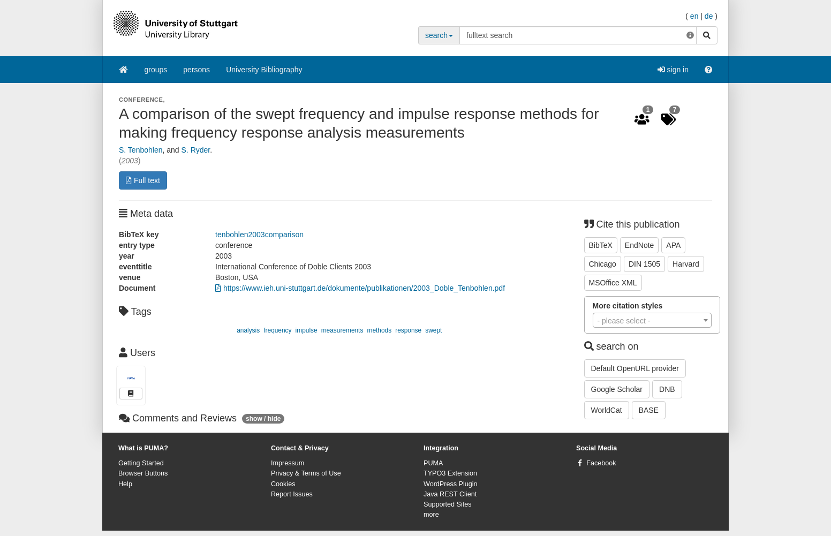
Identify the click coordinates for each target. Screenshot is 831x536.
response (408, 330)
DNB (667, 389)
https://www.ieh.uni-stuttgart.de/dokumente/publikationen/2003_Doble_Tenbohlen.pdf (360, 288)
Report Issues (292, 494)
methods (379, 330)
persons (196, 69)
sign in (673, 69)
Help (125, 484)
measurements (342, 330)
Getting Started (141, 463)
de (709, 16)
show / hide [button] (263, 418)
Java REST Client (450, 494)
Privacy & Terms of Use (306, 473)
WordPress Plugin (451, 484)
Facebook (601, 463)
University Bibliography (264, 69)
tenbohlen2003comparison (259, 234)
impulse (307, 330)
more (431, 514)
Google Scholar (617, 389)
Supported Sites (448, 504)
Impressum (287, 463)
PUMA (433, 463)
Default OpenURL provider (635, 368)
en (694, 16)
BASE (649, 410)
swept (433, 330)
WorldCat (606, 410)
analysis (248, 330)
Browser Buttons (143, 473)
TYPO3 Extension (450, 473)
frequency (277, 330)
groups (156, 69)
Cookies (283, 484)
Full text (143, 180)
